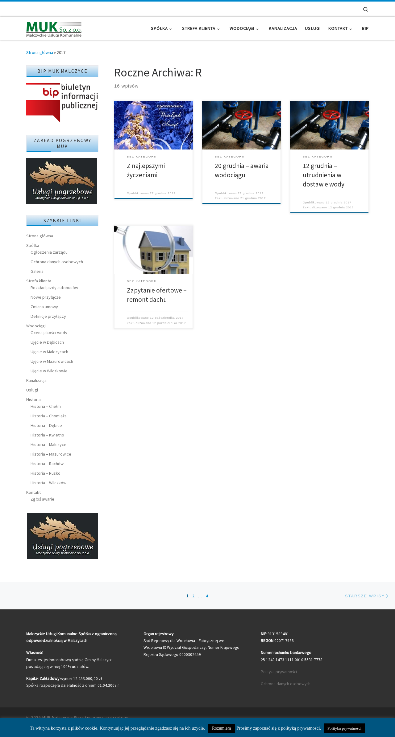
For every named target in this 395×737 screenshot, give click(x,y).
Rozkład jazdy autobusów (54, 287)
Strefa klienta (38, 281)
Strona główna (39, 52)
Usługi (32, 390)
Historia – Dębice (46, 425)
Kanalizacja (36, 380)
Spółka (32, 245)
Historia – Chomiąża (49, 416)
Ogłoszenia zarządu (49, 252)
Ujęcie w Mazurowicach (52, 361)
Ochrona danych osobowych (57, 261)
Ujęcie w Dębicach (47, 342)
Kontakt (33, 492)
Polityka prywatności (279, 671)
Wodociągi (36, 326)
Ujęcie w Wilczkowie (49, 371)
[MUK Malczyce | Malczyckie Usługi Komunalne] (54, 28)
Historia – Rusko (45, 473)
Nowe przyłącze (46, 297)
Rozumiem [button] (221, 728)
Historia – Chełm (46, 406)
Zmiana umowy (44, 306)
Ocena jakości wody (49, 332)
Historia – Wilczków (48, 482)
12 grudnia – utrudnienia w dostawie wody (323, 175)
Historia (33, 399)
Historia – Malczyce (48, 444)
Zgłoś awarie (42, 499)
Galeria (37, 271)
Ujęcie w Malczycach (49, 351)
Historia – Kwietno (47, 435)
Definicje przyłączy (48, 316)
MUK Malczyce (55, 717)
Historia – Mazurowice (51, 454)
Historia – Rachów (47, 463)
